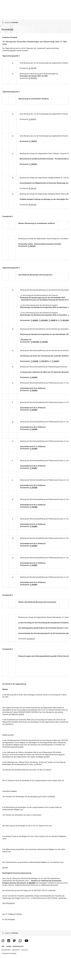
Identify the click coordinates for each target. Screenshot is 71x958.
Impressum (24, 950)
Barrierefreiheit (6, 950)
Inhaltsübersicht (18, 946)
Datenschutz (16, 950)
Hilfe (3, 946)
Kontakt (8, 946)
